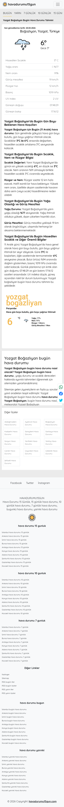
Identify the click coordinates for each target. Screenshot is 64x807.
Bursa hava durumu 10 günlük (14, 591)
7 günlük (30, 13)
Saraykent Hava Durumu (32, 432)
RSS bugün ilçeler (9, 686)
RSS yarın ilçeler (9, 693)
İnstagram (44, 483)
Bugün (7, 13)
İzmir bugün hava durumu (13, 717)
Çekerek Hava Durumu (51, 452)
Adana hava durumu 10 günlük (15, 602)
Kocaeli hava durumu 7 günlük (15, 661)
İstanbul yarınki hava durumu (14, 757)
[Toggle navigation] (57, 4)
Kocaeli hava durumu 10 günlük (15, 613)
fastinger (5, 674)
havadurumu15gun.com (43, 801)
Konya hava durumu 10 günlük (15, 598)
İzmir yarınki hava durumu (13, 764)
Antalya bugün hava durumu (14, 724)
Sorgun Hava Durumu (9, 442)
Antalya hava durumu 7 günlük (15, 642)
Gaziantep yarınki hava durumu (15, 786)
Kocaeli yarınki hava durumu (14, 790)
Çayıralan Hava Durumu (31, 452)
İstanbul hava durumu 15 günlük (15, 532)
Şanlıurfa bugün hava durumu (14, 735)
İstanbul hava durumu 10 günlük (15, 580)
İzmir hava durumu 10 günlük (14, 587)
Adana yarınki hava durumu (14, 779)
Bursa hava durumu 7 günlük (14, 638)
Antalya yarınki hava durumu (14, 772)
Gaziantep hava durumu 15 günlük (16, 562)
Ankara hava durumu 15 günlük (15, 536)
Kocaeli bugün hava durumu (14, 743)
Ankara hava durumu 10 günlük (15, 583)
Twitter (30, 483)
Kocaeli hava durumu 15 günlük (15, 566)
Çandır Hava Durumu (9, 452)
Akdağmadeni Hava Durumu (10, 423)
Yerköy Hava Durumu (50, 442)
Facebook (16, 483)
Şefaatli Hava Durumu (10, 461)
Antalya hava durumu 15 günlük (15, 547)
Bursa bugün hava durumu (13, 720)
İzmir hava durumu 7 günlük (14, 634)
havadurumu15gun (19, 4)
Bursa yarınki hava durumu (13, 768)
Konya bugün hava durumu (13, 728)
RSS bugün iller (8, 682)
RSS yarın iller (8, 689)
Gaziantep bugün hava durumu (15, 739)
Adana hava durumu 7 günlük (14, 649)
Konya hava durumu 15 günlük (15, 551)
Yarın (17, 13)
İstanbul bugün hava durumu (14, 709)
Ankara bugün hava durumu (14, 713)
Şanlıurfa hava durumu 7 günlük (15, 653)
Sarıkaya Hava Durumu (51, 432)
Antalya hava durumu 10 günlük (15, 594)
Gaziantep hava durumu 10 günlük (16, 609)
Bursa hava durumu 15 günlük (14, 543)
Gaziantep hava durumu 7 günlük (16, 657)
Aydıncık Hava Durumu (31, 423)
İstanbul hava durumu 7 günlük (15, 627)
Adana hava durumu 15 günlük (15, 555)
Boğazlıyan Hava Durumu (51, 423)
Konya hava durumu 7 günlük (14, 646)
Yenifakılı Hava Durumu (31, 442)
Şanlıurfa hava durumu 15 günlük (16, 558)
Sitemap (5, 678)
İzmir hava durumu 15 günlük (14, 540)
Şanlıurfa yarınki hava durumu (15, 783)
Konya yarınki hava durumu (14, 775)
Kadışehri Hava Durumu (10, 432)
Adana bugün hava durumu (14, 732)
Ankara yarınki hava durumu (14, 760)
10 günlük (44, 13)
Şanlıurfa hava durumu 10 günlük (16, 606)
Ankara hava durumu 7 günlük (15, 631)
